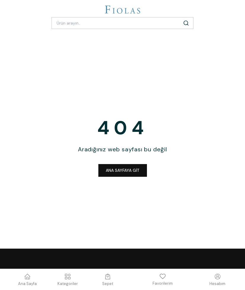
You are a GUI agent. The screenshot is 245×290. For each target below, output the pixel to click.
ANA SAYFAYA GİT (123, 170)
